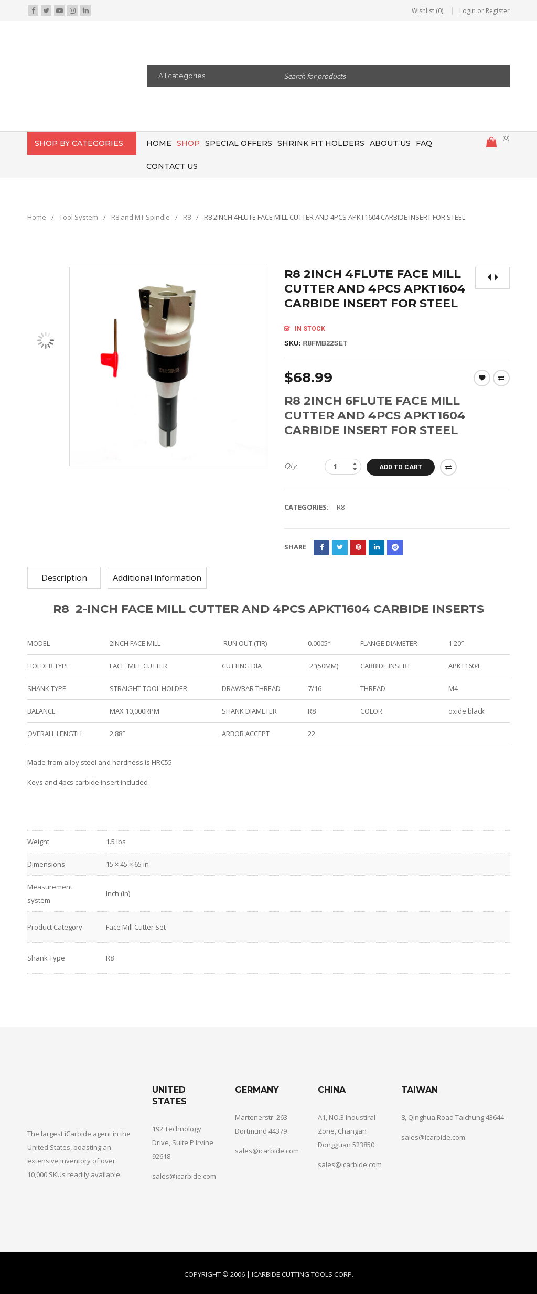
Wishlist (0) (427, 10)
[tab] (64, 578)
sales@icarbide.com (184, 1176)
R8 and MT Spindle (140, 217)
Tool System (78, 217)
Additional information (157, 578)
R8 (187, 217)
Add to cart (400, 467)
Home (36, 217)
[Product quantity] (343, 467)
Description (64, 578)
